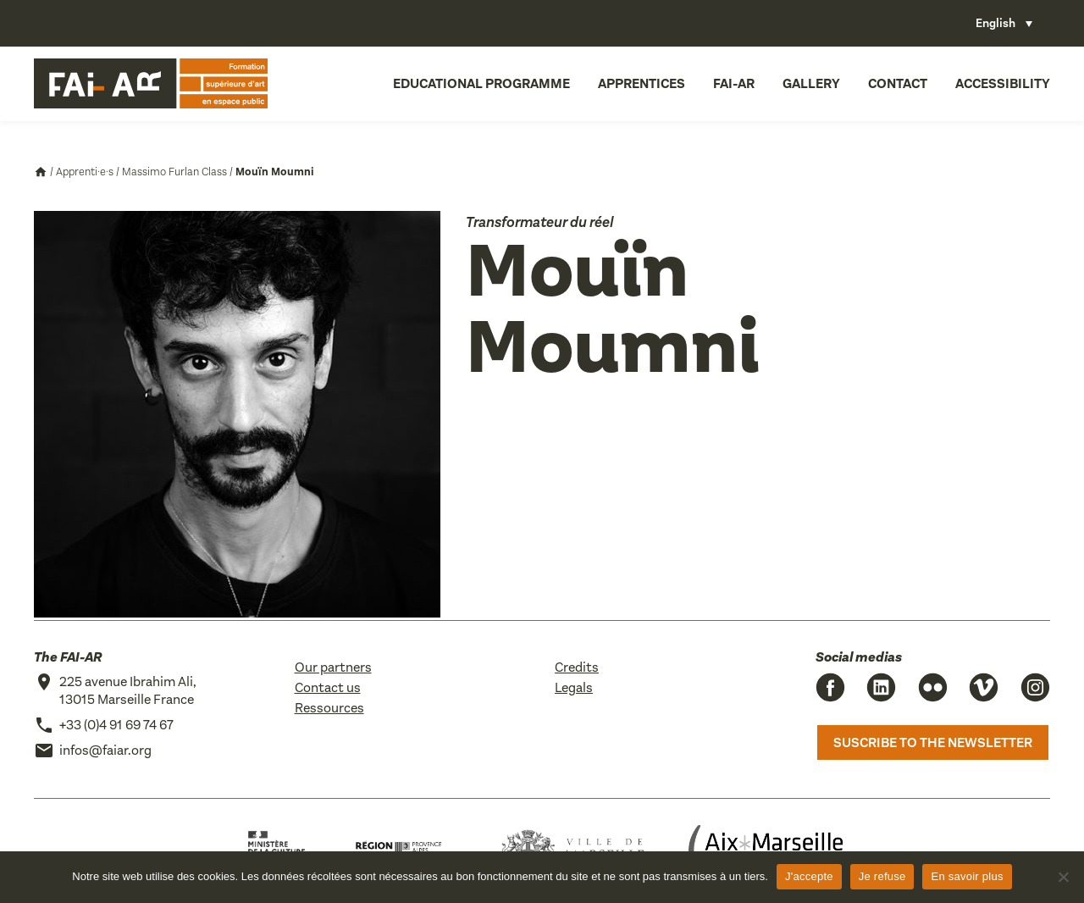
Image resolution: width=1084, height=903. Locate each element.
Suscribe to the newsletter (932, 742)
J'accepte (809, 876)
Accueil (40, 172)
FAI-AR (734, 83)
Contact (897, 83)
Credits (577, 667)
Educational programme (481, 83)
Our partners (333, 667)
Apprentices (641, 83)
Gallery (811, 83)
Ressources (329, 708)
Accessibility (1002, 83)
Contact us (328, 687)
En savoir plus (967, 876)
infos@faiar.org (105, 750)
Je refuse (882, 876)
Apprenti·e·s (84, 171)
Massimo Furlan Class (174, 171)
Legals (574, 687)
